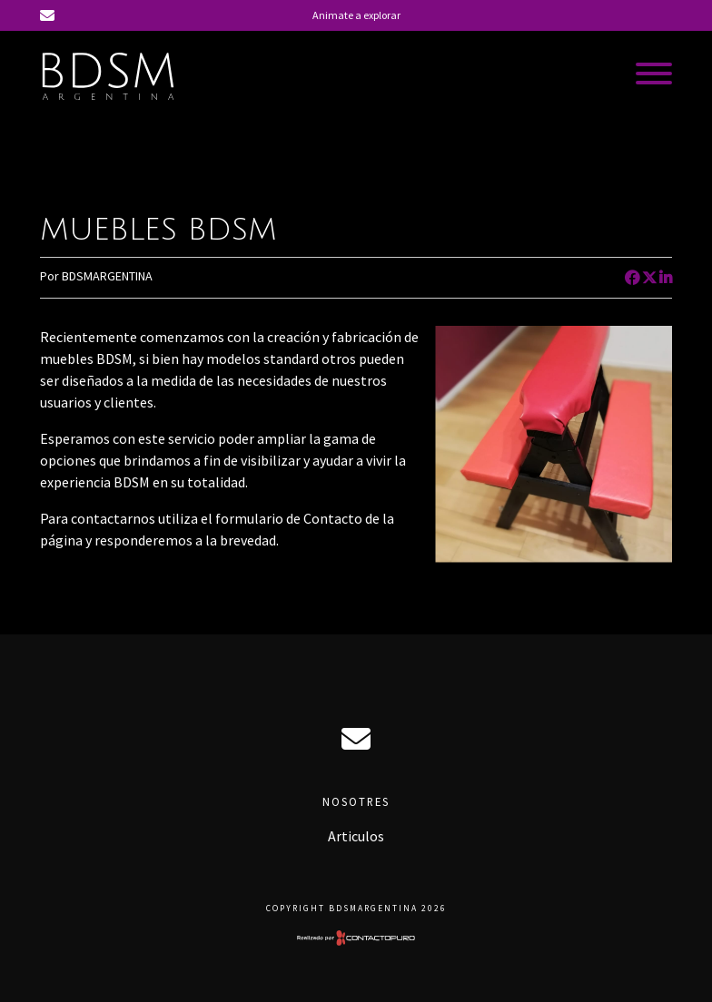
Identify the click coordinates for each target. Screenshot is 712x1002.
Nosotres (356, 801)
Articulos (356, 836)
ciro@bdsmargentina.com (356, 738)
